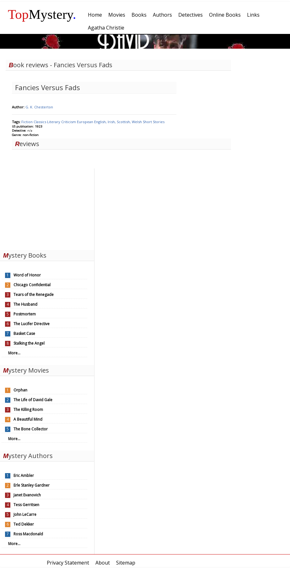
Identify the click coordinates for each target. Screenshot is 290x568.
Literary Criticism (62, 121)
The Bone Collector (30, 429)
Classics (40, 121)
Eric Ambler (23, 475)
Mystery (42, 14)
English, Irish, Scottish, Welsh (118, 121)
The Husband (25, 304)
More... (14, 353)
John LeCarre (24, 514)
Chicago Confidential (32, 284)
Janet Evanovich (27, 495)
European (85, 121)
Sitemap (125, 562)
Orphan (20, 390)
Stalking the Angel (29, 343)
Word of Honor (27, 275)
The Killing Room (28, 409)
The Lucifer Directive (31, 323)
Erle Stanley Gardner (31, 485)
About (102, 562)
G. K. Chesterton (39, 107)
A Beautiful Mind (27, 419)
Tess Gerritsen (26, 504)
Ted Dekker (23, 524)
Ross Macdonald (28, 534)
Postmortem (24, 314)
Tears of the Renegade (33, 294)
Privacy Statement (68, 562)
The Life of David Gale (32, 399)
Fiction (27, 121)
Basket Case (24, 333)
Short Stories (153, 121)
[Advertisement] (47, 207)
